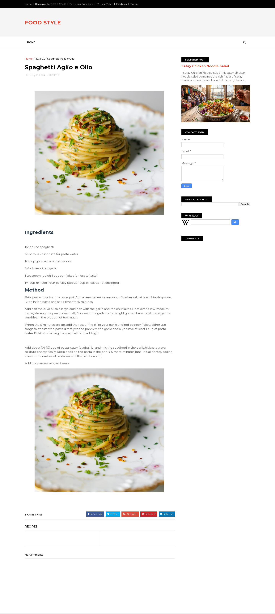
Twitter (135, 3)
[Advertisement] (179, 22)
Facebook (122, 3)
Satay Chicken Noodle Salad (204, 66)
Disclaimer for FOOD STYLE (51, 3)
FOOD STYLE (44, 22)
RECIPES (41, 58)
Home (29, 3)
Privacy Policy (106, 3)
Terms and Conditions (82, 3)
